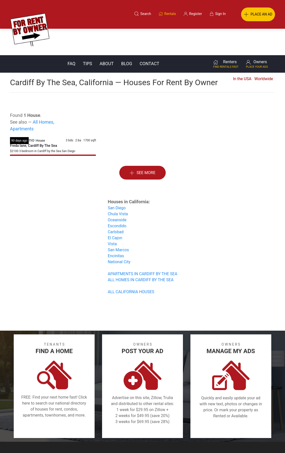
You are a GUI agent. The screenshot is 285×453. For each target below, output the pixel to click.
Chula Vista (118, 187)
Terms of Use (91, 429)
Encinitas (116, 229)
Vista (112, 217)
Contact (149, 37)
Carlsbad (116, 205)
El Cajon (115, 211)
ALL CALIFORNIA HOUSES (131, 265)
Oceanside (117, 193)
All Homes (43, 95)
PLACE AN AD (258, 14)
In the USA (242, 52)
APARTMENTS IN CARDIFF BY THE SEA (142, 247)
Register (226, 429)
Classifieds (61, 429)
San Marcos (118, 223)
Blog (126, 37)
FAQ (71, 37)
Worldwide (263, 52)
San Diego (117, 181)
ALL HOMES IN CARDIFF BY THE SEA (140, 253)
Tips (87, 37)
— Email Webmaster (265, 442)
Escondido (117, 199)
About (107, 37)
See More (142, 146)
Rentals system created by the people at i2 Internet (210, 442)
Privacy (146, 429)
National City (119, 235)
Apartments (22, 102)
